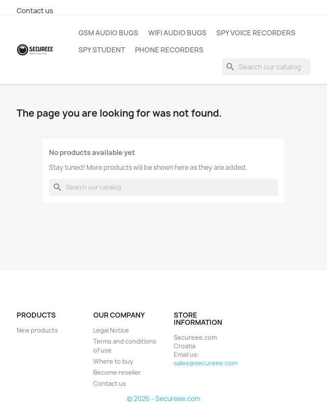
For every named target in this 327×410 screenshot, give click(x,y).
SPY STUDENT (101, 49)
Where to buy (113, 361)
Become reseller (117, 372)
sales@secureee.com (205, 363)
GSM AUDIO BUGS (108, 32)
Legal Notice (111, 330)
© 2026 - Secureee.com (163, 398)
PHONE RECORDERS (169, 49)
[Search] (266, 66)
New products (37, 330)
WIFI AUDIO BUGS (177, 32)
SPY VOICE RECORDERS (255, 32)
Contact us (35, 10)
